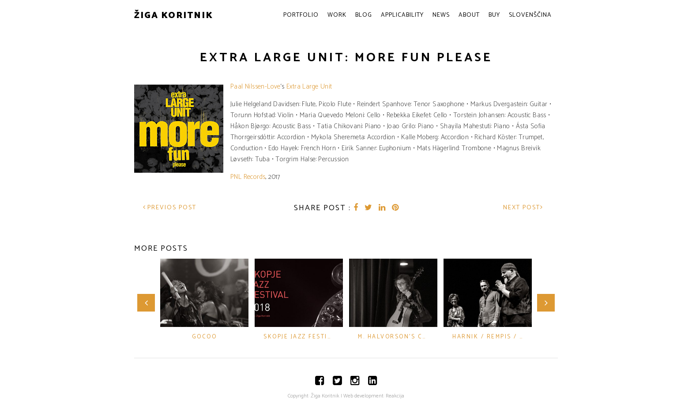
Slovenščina (530, 15)
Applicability (402, 15)
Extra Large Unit (308, 86)
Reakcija (395, 396)
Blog (363, 15)
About (469, 15)
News (441, 15)
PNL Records (247, 176)
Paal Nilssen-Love (255, 86)
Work (336, 15)
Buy (494, 15)
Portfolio (301, 15)
